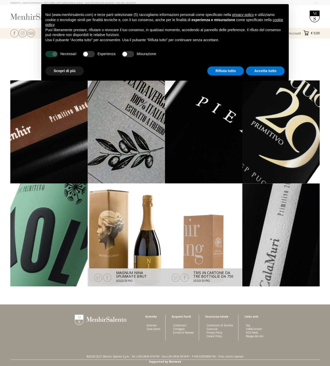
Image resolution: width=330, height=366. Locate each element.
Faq (248, 325)
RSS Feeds (252, 332)
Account (295, 33)
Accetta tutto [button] (265, 71)
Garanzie (212, 329)
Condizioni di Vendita (220, 325)
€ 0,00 (311, 33)
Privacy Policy (214, 332)
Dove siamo (153, 329)
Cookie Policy (214, 336)
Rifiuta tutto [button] (226, 71)
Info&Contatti (254, 329)
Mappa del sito (254, 336)
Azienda (151, 325)
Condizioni (179, 325)
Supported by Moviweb (165, 361)
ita (315, 3)
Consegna (179, 329)
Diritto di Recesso (183, 332)
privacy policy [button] (243, 15)
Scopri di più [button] (65, 71)
